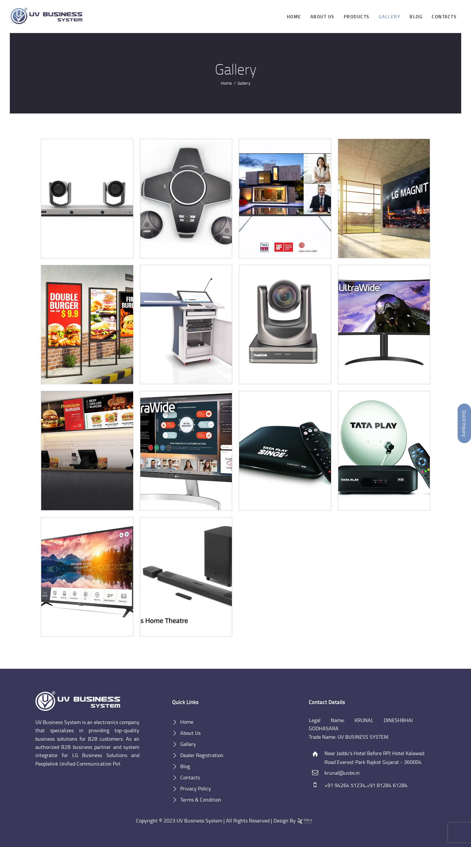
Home (226, 83)
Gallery (188, 744)
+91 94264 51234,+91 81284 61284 (366, 785)
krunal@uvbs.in (342, 772)
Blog (185, 766)
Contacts (190, 777)
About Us (190, 732)
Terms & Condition (200, 799)
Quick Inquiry (464, 423)
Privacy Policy (195, 788)
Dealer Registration (201, 755)
